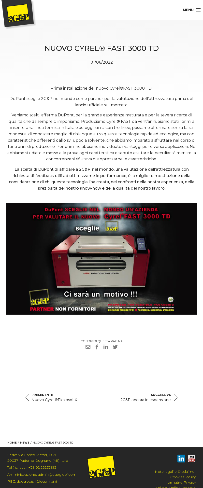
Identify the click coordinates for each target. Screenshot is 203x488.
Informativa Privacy (179, 482)
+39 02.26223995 (31, 467)
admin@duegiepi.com (41, 474)
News (24, 442)
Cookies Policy (183, 477)
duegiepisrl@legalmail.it (32, 481)
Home (12, 442)
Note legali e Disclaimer (175, 471)
